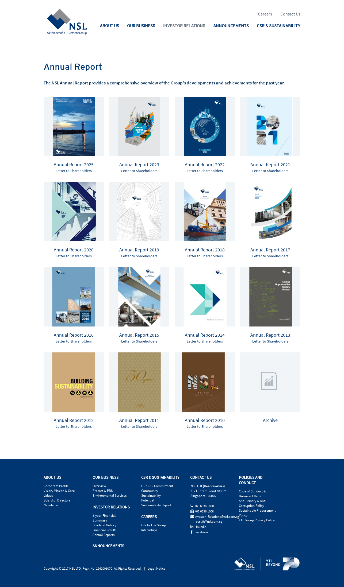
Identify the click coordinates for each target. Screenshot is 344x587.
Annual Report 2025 (74, 165)
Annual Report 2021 (270, 165)
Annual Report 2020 (74, 250)
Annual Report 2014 (205, 335)
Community (149, 491)
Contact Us (290, 14)
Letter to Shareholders (74, 171)
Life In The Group (153, 525)
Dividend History (104, 525)
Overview (99, 486)
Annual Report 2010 (205, 420)
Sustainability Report (156, 505)
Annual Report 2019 (139, 250)
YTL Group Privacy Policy (257, 520)
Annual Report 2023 (139, 165)
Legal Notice (156, 568)
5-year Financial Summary (104, 518)
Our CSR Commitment (157, 486)
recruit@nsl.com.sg (208, 521)
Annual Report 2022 (205, 165)
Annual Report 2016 (74, 335)
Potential (147, 500)
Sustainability (151, 495)
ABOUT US (109, 25)
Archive (270, 420)
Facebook (201, 532)
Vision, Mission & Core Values (59, 493)
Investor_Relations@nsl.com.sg (216, 517)
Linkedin (200, 527)
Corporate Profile (56, 486)
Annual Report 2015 (139, 335)
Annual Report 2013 (270, 335)
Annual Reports (103, 535)
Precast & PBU (103, 491)
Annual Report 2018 (205, 250)
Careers (265, 14)
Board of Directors (57, 500)
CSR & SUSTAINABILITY (278, 25)
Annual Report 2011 (139, 420)
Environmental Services (110, 495)
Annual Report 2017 (270, 250)
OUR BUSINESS (141, 25)
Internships (149, 530)
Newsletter (51, 505)
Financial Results (104, 530)
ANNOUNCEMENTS (231, 25)
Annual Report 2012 (74, 420)
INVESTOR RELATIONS (184, 25)
